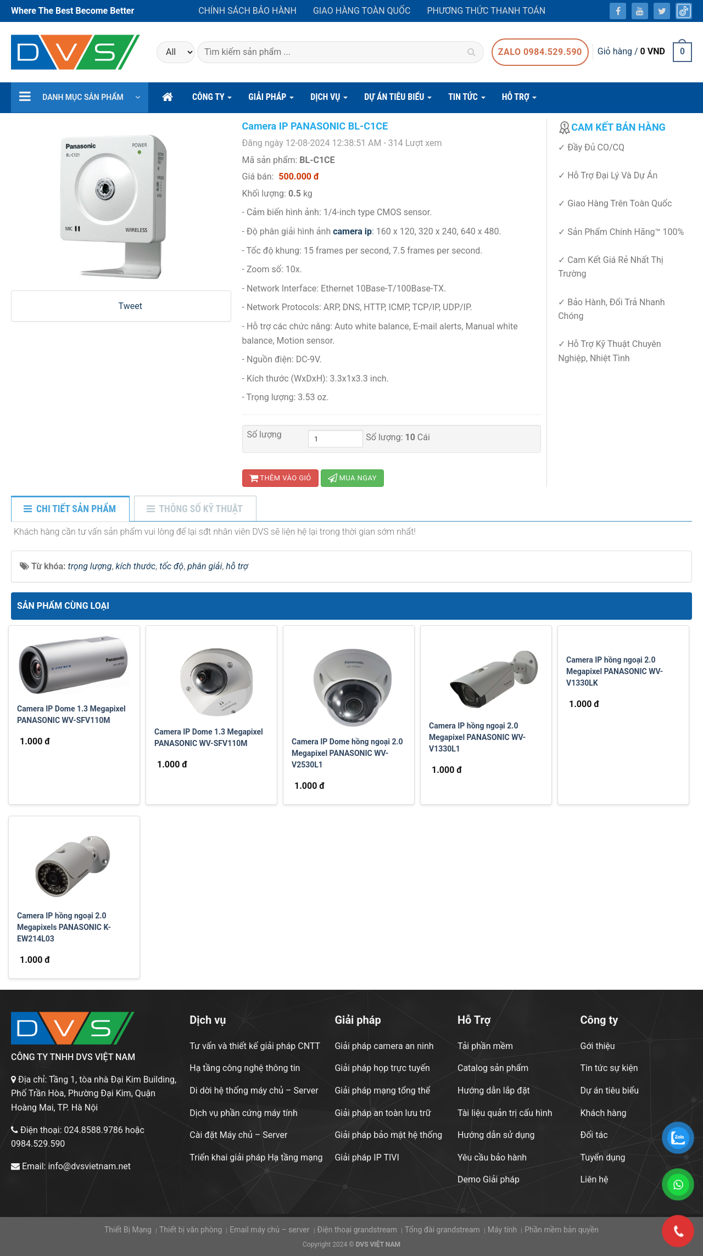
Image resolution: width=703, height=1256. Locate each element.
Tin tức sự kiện (609, 1068)
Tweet (130, 306)
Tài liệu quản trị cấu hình (505, 1113)
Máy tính (502, 1229)
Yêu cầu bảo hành (492, 1157)
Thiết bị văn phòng (190, 1229)
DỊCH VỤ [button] (329, 100)
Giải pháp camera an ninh (383, 1046)
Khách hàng (604, 1113)
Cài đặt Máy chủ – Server (238, 1135)
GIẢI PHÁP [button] (271, 100)
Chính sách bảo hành (247, 10)
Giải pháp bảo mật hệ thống (388, 1135)
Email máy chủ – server (269, 1229)
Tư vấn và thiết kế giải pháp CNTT (254, 1046)
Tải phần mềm (485, 1046)
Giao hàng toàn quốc (361, 10)
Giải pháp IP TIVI (366, 1157)
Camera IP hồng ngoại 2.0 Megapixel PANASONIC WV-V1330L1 (477, 737)
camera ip (352, 231)
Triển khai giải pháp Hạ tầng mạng (255, 1157)
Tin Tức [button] (467, 100)
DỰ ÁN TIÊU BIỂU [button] (398, 100)
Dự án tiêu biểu (610, 1090)
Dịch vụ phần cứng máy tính (243, 1113)
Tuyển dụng (603, 1157)
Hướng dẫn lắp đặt (493, 1090)
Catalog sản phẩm (492, 1068)
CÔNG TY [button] (212, 100)
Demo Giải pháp (488, 1179)
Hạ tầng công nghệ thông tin (244, 1068)
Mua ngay (352, 478)
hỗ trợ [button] (519, 100)
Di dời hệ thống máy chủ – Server (253, 1090)
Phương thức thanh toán (486, 10)
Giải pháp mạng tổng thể (382, 1090)
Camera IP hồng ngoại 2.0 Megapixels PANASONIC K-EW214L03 (64, 927)
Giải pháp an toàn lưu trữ (382, 1113)
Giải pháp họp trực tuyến (381, 1068)
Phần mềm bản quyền (562, 1229)
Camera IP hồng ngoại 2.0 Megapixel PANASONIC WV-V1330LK (614, 671)
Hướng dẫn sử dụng (496, 1135)
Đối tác (594, 1135)
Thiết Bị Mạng (128, 1229)
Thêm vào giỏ (280, 478)
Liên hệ (595, 1179)
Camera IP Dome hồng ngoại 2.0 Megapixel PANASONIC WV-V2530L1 (347, 753)
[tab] (70, 509)
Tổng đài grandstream (442, 1229)
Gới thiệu (598, 1046)
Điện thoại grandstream (357, 1229)
